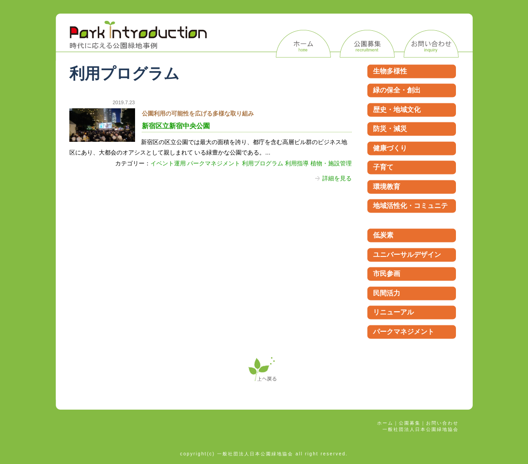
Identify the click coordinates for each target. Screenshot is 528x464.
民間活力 (386, 293)
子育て (383, 167)
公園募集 (410, 422)
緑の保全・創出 (397, 90)
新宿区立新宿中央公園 (176, 126)
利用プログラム (262, 163)
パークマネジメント (213, 163)
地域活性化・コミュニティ (410, 211)
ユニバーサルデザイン (407, 254)
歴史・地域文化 (397, 109)
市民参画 (386, 273)
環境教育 (386, 186)
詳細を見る (337, 178)
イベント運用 (168, 163)
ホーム (385, 422)
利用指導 (297, 163)
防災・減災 (390, 128)
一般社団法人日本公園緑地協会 (421, 429)
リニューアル (393, 312)
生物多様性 (390, 71)
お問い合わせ (442, 422)
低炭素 (383, 235)
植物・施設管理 (331, 163)
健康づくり (390, 148)
